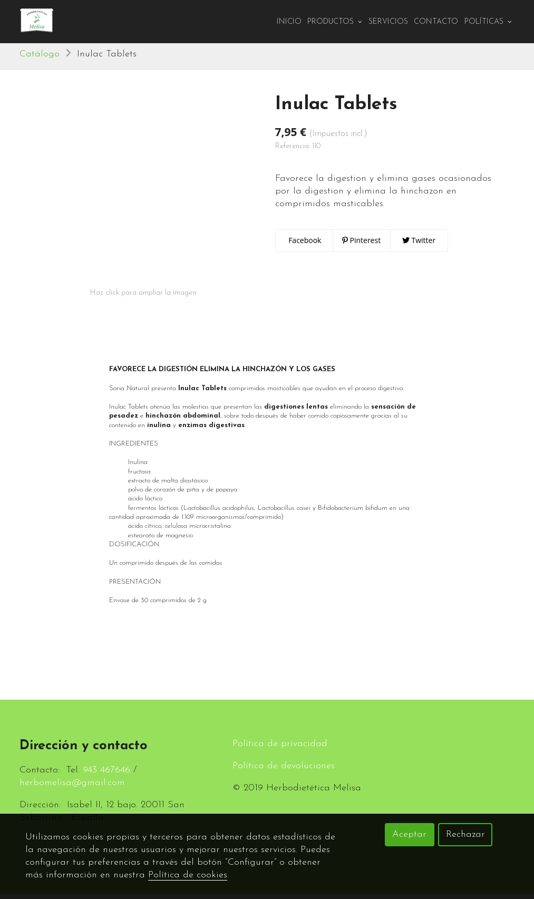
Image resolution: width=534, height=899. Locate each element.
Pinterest (361, 245)
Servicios (388, 22)
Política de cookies (187, 875)
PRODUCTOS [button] (334, 22)
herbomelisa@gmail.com (72, 788)
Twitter (418, 245)
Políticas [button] (488, 22)
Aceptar (409, 834)
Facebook (304, 245)
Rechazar (465, 834)
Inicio (289, 22)
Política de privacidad (279, 749)
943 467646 (106, 775)
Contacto (436, 22)
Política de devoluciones (283, 771)
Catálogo (40, 59)
